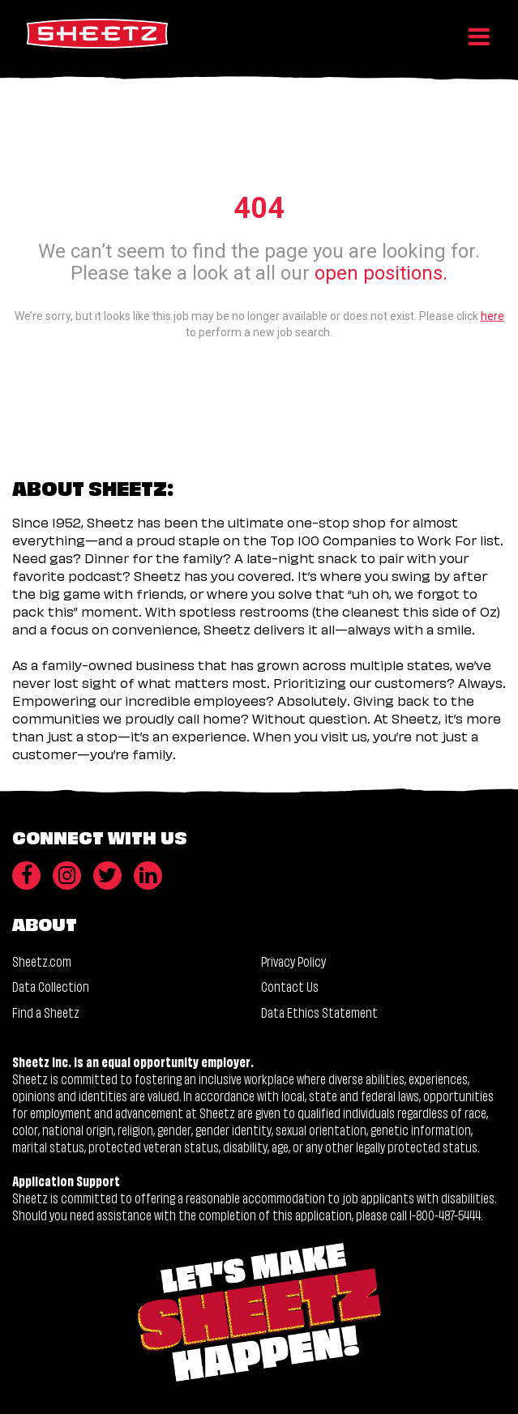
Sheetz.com (41, 960)
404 (259, 208)
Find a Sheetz (45, 1011)
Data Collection (50, 985)
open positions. (381, 273)
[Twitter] (107, 875)
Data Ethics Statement (319, 1011)
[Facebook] (26, 875)
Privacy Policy (293, 960)
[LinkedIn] (148, 875)
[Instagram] (67, 875)
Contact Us (290, 985)
